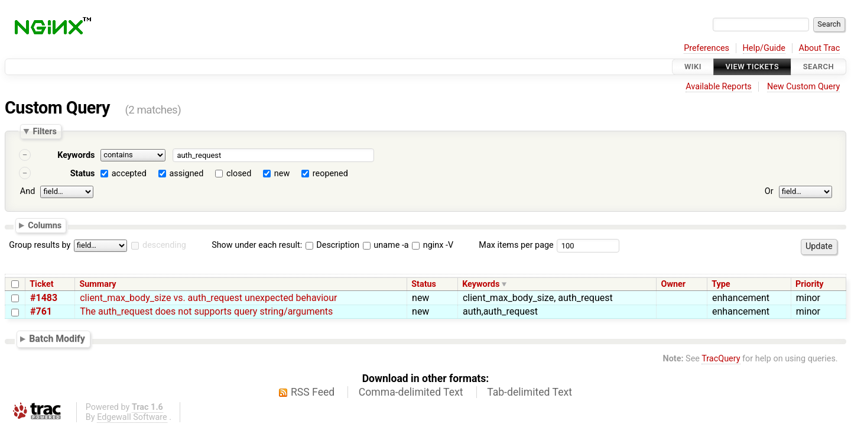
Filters (44, 131)
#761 (41, 311)
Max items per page (516, 245)
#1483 (43, 297)
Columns (44, 224)
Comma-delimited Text (411, 392)
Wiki (692, 66)
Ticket (41, 284)
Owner (673, 284)
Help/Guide (764, 48)
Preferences (706, 48)
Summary (97, 284)
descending (164, 245)
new (282, 174)
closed (238, 174)
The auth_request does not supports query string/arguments (206, 311)
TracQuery (720, 359)
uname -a (386, 245)
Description (332, 245)
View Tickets (752, 66)
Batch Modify (57, 338)
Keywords (76, 155)
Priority (809, 284)
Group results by (39, 245)
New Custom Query (803, 87)
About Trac (819, 48)
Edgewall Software (132, 417)
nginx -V (432, 245)
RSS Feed (312, 392)
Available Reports (719, 87)
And (27, 191)
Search (818, 66)
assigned (186, 174)
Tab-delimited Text (529, 392)
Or (769, 191)
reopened (330, 174)
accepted (129, 174)
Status (82, 174)
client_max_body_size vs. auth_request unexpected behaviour (208, 297)
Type (721, 284)
